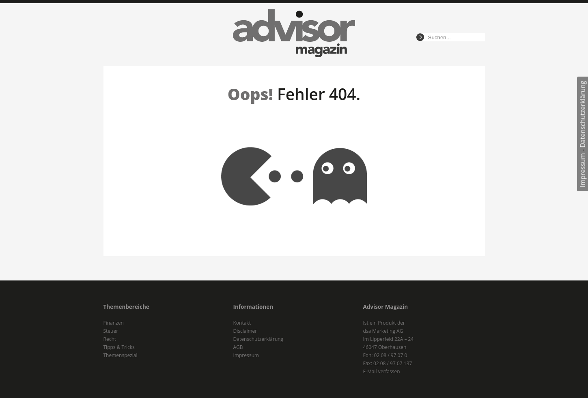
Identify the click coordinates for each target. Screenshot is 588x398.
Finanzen (113, 322)
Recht (109, 339)
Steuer (110, 330)
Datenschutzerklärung (582, 114)
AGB (238, 347)
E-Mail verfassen (381, 371)
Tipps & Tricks (119, 347)
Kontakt (242, 322)
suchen (420, 37)
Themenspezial (120, 355)
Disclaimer (245, 330)
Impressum (582, 170)
